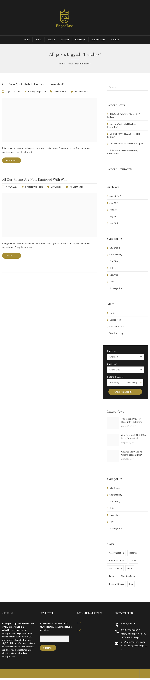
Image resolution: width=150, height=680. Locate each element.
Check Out (112, 364)
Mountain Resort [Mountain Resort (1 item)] (128, 576)
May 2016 (113, 223)
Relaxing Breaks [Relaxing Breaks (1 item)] (116, 584)
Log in (112, 313)
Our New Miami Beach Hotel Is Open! (126, 143)
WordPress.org (116, 333)
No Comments (81, 91)
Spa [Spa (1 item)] (131, 584)
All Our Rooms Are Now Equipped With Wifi (34, 179)
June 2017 (114, 209)
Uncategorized (116, 288)
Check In (111, 351)
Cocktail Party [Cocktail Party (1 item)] (115, 568)
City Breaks (56, 186)
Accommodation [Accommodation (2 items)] (116, 552)
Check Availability (125, 391)
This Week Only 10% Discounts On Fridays (131, 420)
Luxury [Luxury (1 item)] (112, 576)
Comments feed (116, 326)
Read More (11, 160)
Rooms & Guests (115, 377)
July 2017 (113, 203)
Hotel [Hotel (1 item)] (129, 568)
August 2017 (115, 196)
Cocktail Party (60, 91)
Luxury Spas (115, 274)
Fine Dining (114, 261)
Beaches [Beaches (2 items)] (133, 552)
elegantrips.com (38, 91)
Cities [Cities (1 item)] (133, 560)
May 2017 (113, 216)
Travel (112, 281)
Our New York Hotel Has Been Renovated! (33, 84)
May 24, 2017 (11, 186)
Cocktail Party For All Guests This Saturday (132, 453)
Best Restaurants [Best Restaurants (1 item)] (117, 560)
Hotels (112, 268)
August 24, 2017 (13, 91)
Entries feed (115, 319)
